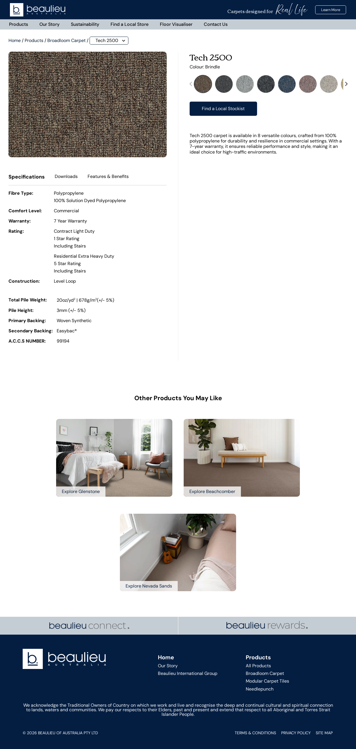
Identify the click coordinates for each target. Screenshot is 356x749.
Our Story (49, 24)
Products (18, 24)
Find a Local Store (130, 24)
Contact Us (216, 24)
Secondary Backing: (31, 331)
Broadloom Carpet (66, 40)
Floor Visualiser (176, 24)
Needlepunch (260, 689)
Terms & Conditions (255, 732)
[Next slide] (346, 84)
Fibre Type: (21, 193)
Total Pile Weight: (28, 300)
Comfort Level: (25, 211)
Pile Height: (21, 310)
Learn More (330, 9)
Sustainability (85, 24)
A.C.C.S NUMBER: (27, 341)
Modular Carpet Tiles (267, 681)
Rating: (16, 231)
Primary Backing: (27, 321)
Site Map (324, 732)
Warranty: (20, 221)
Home (15, 40)
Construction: (24, 281)
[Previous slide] (191, 84)
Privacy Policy (296, 732)
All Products (258, 666)
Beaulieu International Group (187, 674)
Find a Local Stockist (223, 109)
